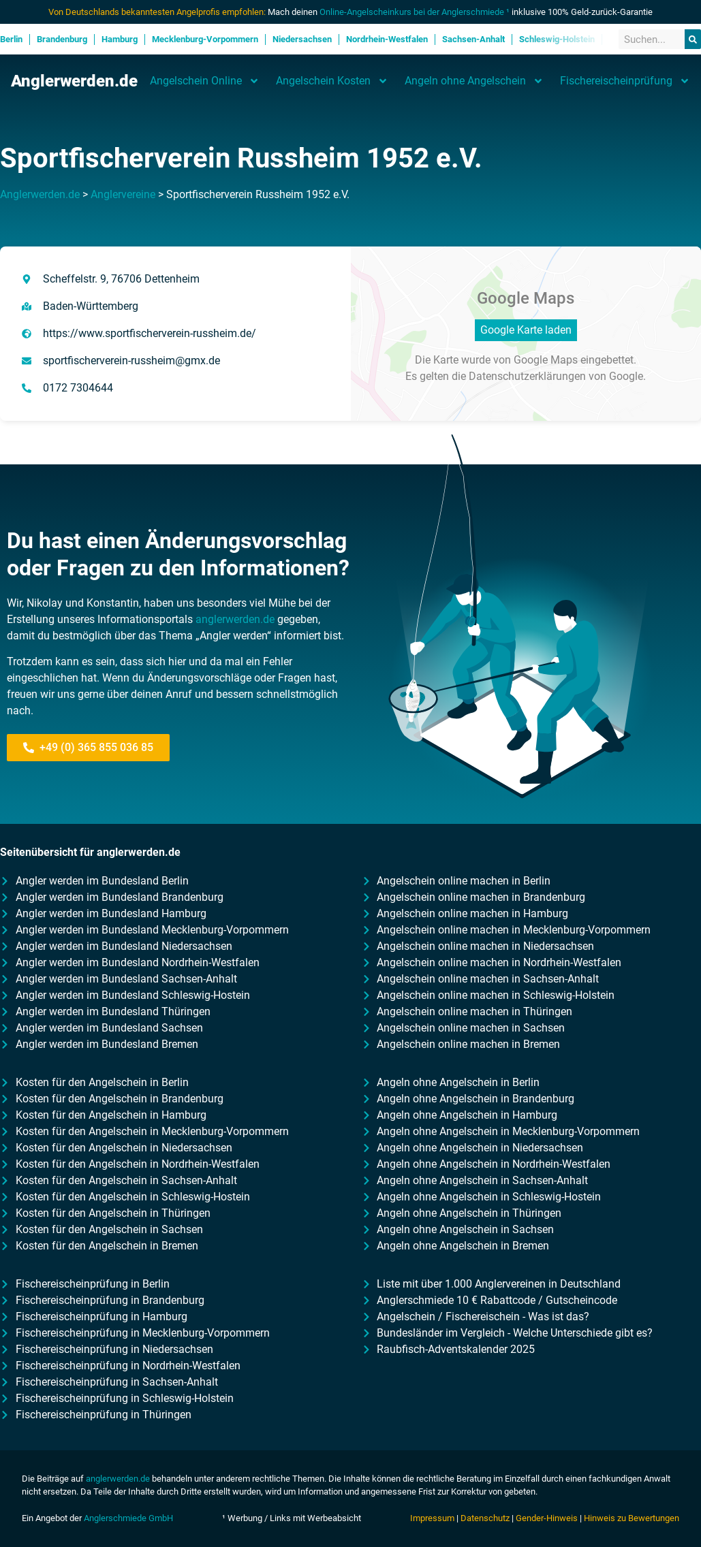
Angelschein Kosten (332, 81)
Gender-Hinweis (547, 1518)
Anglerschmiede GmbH (128, 1518)
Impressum (432, 1518)
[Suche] (693, 39)
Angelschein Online (205, 81)
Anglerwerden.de (74, 81)
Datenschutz (485, 1518)
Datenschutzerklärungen (527, 376)
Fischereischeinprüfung (625, 81)
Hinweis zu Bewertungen (631, 1518)
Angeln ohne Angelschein (474, 81)
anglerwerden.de (235, 619)
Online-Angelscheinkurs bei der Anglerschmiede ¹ (415, 12)
